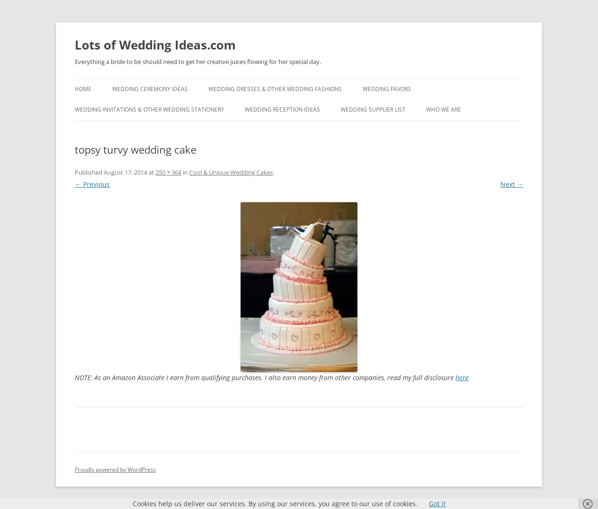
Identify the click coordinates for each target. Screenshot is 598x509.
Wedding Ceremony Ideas (150, 89)
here (462, 377)
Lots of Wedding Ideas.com (155, 44)
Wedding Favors (387, 89)
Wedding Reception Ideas (282, 109)
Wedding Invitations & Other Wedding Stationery (149, 109)
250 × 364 (168, 172)
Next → (511, 184)
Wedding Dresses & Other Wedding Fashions (275, 89)
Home (83, 89)
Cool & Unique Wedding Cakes (231, 172)
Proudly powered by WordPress (115, 470)
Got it (437, 503)
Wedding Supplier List (373, 109)
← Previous (92, 184)
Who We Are (443, 109)
